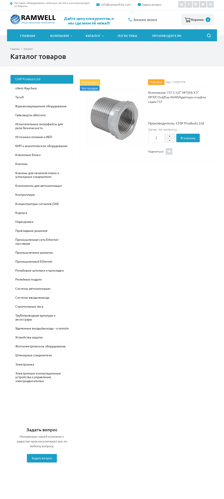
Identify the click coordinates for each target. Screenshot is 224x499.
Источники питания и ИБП (33, 137)
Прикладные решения (31, 230)
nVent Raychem (26, 88)
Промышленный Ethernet (33, 261)
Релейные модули (28, 279)
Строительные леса (29, 306)
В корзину (188, 138)
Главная (27, 36)
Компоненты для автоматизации (38, 185)
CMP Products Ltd (27, 79)
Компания (59, 36)
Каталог (93, 36)
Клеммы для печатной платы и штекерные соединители (37, 175)
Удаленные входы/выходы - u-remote (42, 328)
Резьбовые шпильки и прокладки (39, 270)
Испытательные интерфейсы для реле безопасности (39, 126)
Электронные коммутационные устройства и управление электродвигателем (38, 377)
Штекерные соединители (33, 355)
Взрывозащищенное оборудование (40, 106)
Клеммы (21, 164)
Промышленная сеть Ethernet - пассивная (37, 241)
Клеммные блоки (27, 155)
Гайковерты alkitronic (30, 115)
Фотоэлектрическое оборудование (40, 346)
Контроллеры (25, 194)
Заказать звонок (145, 19)
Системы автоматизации (32, 288)
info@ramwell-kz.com (116, 4)
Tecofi (19, 97)
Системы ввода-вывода (32, 297)
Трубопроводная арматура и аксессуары (35, 317)
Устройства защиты (29, 337)
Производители (166, 36)
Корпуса (21, 213)
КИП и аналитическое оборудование (41, 146)
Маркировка (24, 222)
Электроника (24, 364)
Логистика (127, 36)
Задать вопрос (152, 4)
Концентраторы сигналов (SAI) (37, 204)
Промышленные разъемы (34, 252)
